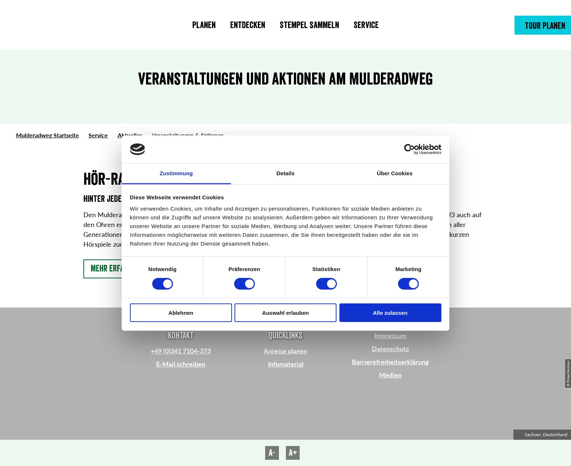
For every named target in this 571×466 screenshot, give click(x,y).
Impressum (390, 336)
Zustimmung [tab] (176, 173)
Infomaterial (285, 364)
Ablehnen (180, 313)
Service (98, 135)
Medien (390, 375)
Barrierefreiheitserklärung (390, 362)
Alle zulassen (390, 313)
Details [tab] (285, 173)
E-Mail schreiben (180, 364)
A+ (293, 453)
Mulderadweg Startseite (47, 135)
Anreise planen (285, 351)
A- (272, 453)
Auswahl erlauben (285, 313)
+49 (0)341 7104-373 (181, 351)
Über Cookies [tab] (395, 173)
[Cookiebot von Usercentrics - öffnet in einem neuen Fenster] (409, 149)
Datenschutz (390, 349)
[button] (543, 25)
